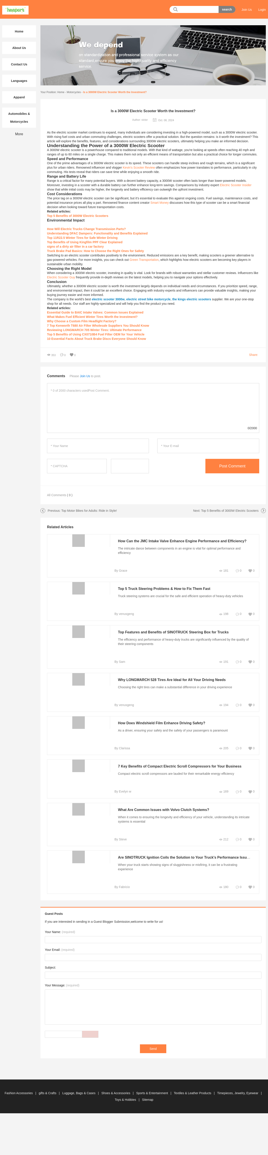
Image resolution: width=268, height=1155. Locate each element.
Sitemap (147, 1099)
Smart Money (159, 202)
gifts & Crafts (48, 1093)
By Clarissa (122, 748)
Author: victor (140, 119)
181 (223, 571)
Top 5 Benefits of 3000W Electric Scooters (230, 510)
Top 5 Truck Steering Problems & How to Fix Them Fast (164, 589)
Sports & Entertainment (152, 1093)
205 (223, 748)
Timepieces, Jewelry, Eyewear (238, 1093)
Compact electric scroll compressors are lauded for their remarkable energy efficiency (176, 773)
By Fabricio (122, 887)
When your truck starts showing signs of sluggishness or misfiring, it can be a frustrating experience (177, 867)
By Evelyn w (122, 791)
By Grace (120, 570)
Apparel (19, 97)
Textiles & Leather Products (193, 1093)
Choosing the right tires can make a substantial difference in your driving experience (175, 687)
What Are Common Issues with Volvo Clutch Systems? (163, 810)
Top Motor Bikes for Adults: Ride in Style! (89, 510)
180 (223, 887)
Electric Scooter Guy (61, 277)
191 (223, 662)
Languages (19, 81)
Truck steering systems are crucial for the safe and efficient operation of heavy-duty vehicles (180, 596)
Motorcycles (74, 92)
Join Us (247, 9)
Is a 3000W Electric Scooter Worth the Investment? (115, 92)
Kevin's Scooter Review (139, 167)
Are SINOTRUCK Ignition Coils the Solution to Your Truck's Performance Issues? (185, 857)
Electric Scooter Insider (236, 185)
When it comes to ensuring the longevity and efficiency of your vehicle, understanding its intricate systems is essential (184, 819)
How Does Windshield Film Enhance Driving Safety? (161, 723)
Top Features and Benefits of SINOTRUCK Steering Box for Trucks (173, 632)
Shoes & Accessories (116, 1093)
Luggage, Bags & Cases (79, 1093)
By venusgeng (124, 614)
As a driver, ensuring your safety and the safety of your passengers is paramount (173, 730)
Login (262, 9)
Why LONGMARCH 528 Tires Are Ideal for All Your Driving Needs (172, 680)
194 (223, 705)
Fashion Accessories (19, 1093)
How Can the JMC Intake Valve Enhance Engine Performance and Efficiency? (182, 541)
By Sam (119, 661)
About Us (19, 48)
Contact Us (19, 64)
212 (223, 839)
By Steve (120, 839)
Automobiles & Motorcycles (19, 117)
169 (223, 791)
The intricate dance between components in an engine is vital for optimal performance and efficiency (179, 551)
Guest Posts (54, 913)
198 (223, 614)
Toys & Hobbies (126, 1099)
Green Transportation (144, 259)
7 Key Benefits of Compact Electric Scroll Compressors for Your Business (179, 766)
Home (60, 92)
